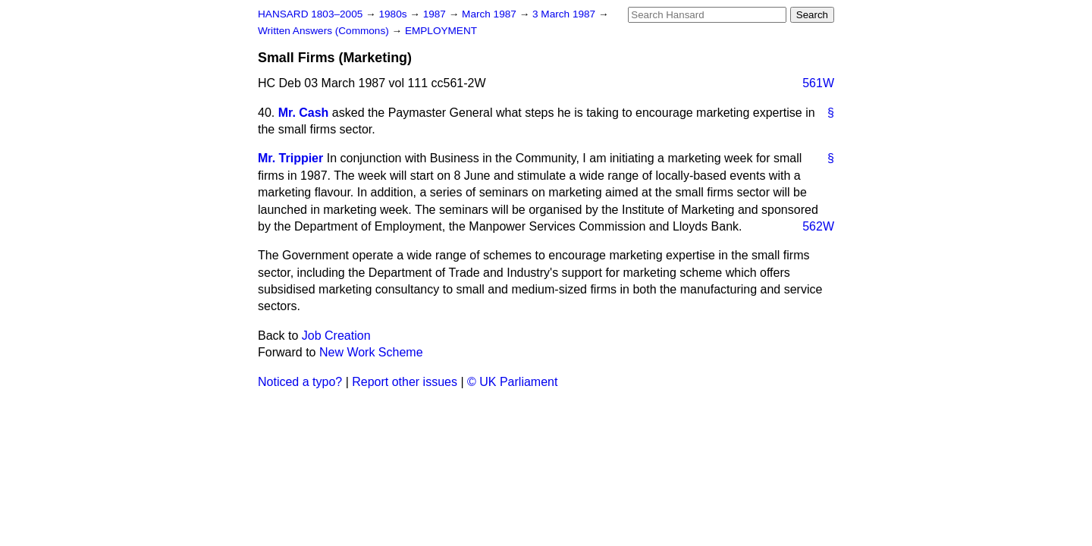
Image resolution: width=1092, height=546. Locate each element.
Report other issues (404, 381)
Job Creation (336, 335)
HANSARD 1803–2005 (310, 14)
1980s (394, 14)
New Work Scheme (371, 352)
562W (818, 226)
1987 (436, 14)
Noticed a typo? (300, 381)
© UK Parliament (512, 381)
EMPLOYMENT (441, 30)
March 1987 (490, 14)
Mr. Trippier (290, 158)
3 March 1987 (565, 14)
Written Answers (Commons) (325, 30)
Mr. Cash (303, 112)
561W (818, 83)
